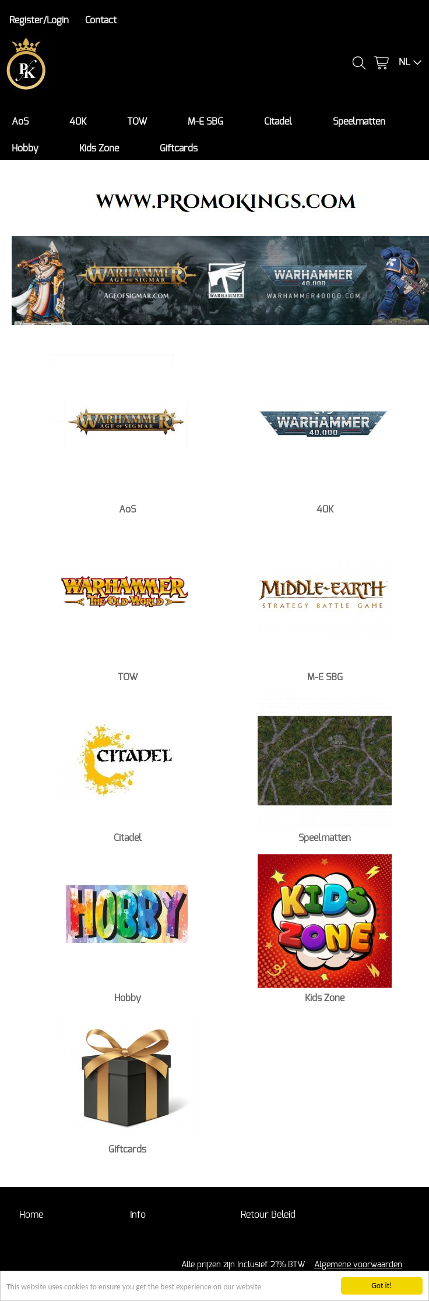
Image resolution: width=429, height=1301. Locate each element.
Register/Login (39, 20)
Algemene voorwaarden (358, 1264)
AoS (20, 121)
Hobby (25, 148)
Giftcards (179, 148)
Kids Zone (99, 148)
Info (138, 1214)
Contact (101, 20)
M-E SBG (205, 121)
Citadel (278, 121)
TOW (137, 121)
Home (31, 1214)
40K (77, 121)
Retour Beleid (268, 1214)
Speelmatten (359, 121)
